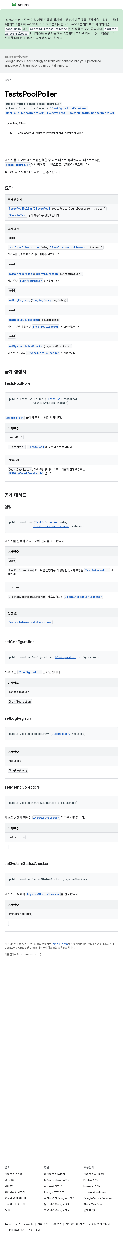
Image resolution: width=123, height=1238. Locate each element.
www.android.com (94, 1192)
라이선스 (57, 1224)
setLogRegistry (20, 300)
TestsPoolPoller (17, 164)
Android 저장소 (13, 1174)
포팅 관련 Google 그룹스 (58, 1210)
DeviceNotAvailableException (30, 622)
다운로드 (9, 1186)
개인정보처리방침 (75, 1224)
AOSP (8, 80)
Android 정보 (12, 1224)
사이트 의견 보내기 (99, 1224)
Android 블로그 (53, 1186)
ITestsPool (42, 208)
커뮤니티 (29, 1224)
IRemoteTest (56, 113)
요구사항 (9, 1180)
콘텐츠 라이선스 (60, 943)
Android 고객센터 (93, 1174)
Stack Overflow (92, 1204)
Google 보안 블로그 (55, 1192)
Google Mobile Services (97, 1198)
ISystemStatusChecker (43, 353)
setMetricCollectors (24, 320)
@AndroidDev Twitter (57, 1180)
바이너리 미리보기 (15, 1192)
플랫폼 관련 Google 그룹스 (59, 1198)
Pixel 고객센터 (91, 1180)
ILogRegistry (41, 300)
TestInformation (27, 247)
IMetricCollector (45, 326)
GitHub (9, 1210)
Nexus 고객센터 (92, 1186)
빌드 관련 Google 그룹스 (58, 1204)
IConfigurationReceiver (68, 108)
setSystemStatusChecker (26, 346)
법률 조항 (42, 1224)
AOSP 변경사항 (33, 38)
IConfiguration (47, 274)
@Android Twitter (54, 1174)
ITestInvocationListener (68, 247)
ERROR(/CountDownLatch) (26, 473)
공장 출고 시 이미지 (15, 1198)
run (11, 247)
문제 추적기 (89, 1210)
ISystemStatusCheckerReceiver (91, 113)
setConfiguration (21, 274)
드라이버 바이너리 (15, 1204)
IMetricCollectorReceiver (24, 113)
